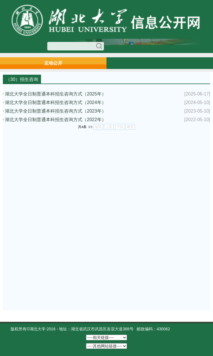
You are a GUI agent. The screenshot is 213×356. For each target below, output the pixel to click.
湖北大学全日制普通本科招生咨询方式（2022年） (55, 119)
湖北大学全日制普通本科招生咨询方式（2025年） (55, 93)
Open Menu (206, 63)
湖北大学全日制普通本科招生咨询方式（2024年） (55, 102)
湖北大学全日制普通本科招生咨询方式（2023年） (55, 111)
